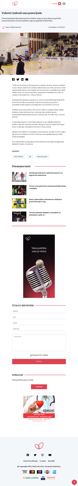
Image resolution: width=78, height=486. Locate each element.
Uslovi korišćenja (30, 461)
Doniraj (39, 387)
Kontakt (51, 461)
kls (30, 156)
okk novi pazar (42, 156)
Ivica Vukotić (18, 156)
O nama (43, 461)
